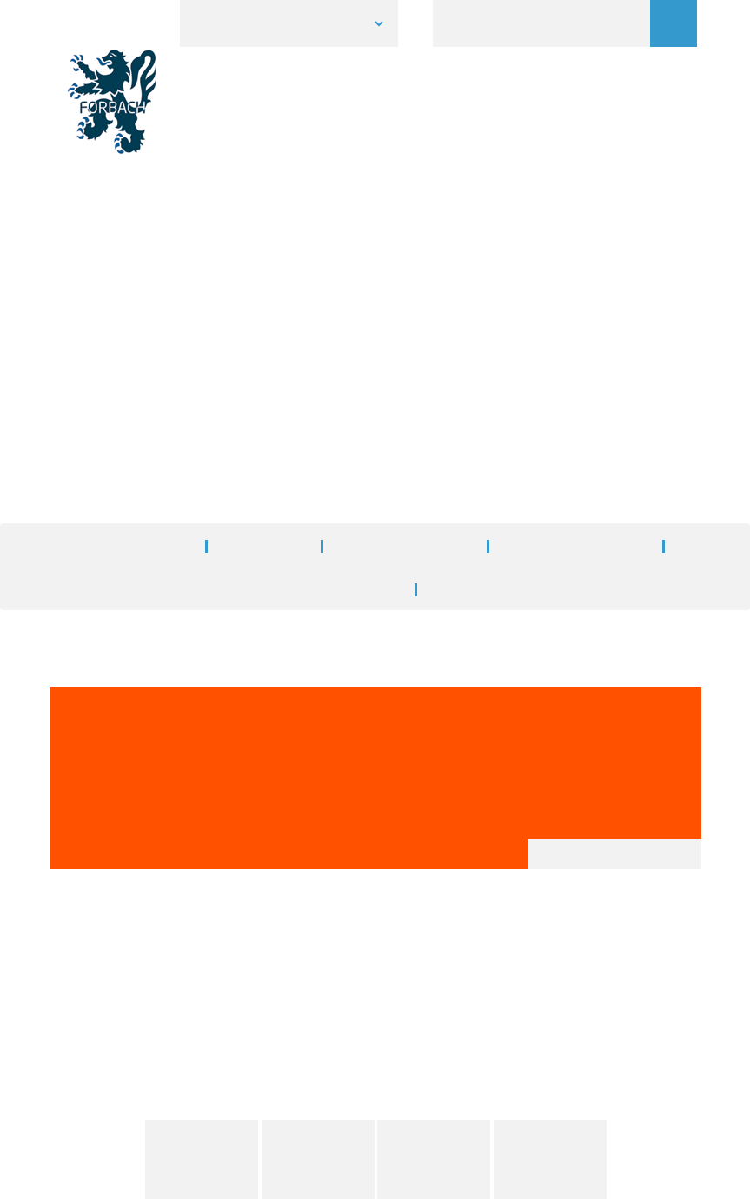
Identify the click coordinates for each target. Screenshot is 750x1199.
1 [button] (349, 181)
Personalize (677, 1177)
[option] (375, 127)
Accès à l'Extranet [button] (375, 1122)
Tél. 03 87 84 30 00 (331, 1024)
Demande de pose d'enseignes (536, 401)
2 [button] (375, 181)
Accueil (282, 290)
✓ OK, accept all (570, 1176)
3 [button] (401, 181)
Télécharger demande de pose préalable (232, 626)
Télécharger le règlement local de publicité (239, 647)
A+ (650, 493)
